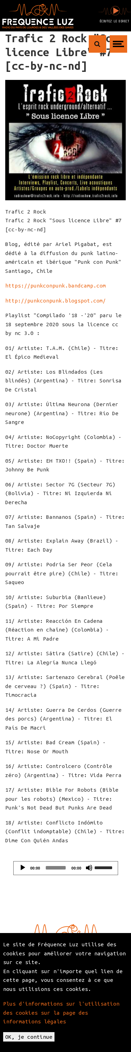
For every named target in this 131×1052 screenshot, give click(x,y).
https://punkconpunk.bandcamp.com (55, 286)
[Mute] (89, 867)
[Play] (22, 867)
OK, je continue (28, 1037)
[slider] (56, 868)
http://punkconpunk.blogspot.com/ (55, 301)
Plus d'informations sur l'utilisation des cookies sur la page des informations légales (61, 1012)
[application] (65, 868)
